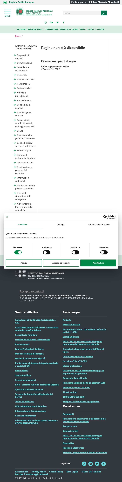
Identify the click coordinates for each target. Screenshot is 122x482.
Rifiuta (24, 263)
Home (18, 36)
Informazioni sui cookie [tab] (99, 224)
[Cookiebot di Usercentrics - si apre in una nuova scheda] (105, 217)
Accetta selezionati (61, 263)
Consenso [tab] (22, 224)
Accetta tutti (98, 263)
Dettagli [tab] (61, 224)
